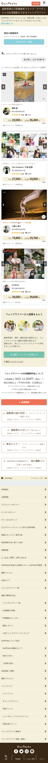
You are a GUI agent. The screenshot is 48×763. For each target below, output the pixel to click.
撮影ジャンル (24, 573)
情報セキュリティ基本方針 (24, 535)
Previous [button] (3, 86)
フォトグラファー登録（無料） (24, 739)
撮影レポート (25, 625)
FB (16, 751)
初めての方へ (25, 656)
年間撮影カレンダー (25, 618)
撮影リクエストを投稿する (24, 354)
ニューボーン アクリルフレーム (25, 716)
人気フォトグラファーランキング (25, 633)
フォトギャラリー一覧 (25, 603)
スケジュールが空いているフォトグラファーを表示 (25, 67)
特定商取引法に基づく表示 (24, 542)
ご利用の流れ (25, 663)
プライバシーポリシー (24, 504)
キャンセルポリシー (24, 520)
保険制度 (24, 550)
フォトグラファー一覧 (24, 588)
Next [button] (45, 86)
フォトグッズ (24, 686)
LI (32, 751)
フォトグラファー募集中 (24, 731)
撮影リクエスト (24, 678)
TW (21, 751)
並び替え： (34, 60)
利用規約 (24, 489)
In (27, 751)
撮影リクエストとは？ (15, 362)
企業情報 (24, 497)
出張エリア (24, 580)
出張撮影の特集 (25, 610)
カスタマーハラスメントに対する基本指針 (24, 527)
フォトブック (25, 693)
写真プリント (25, 709)
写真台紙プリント (25, 724)
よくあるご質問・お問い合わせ (24, 557)
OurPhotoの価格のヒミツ (25, 648)
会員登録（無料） (24, 671)
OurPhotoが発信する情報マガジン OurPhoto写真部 (24, 565)
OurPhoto (24, 746)
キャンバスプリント (25, 701)
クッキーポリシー (24, 512)
